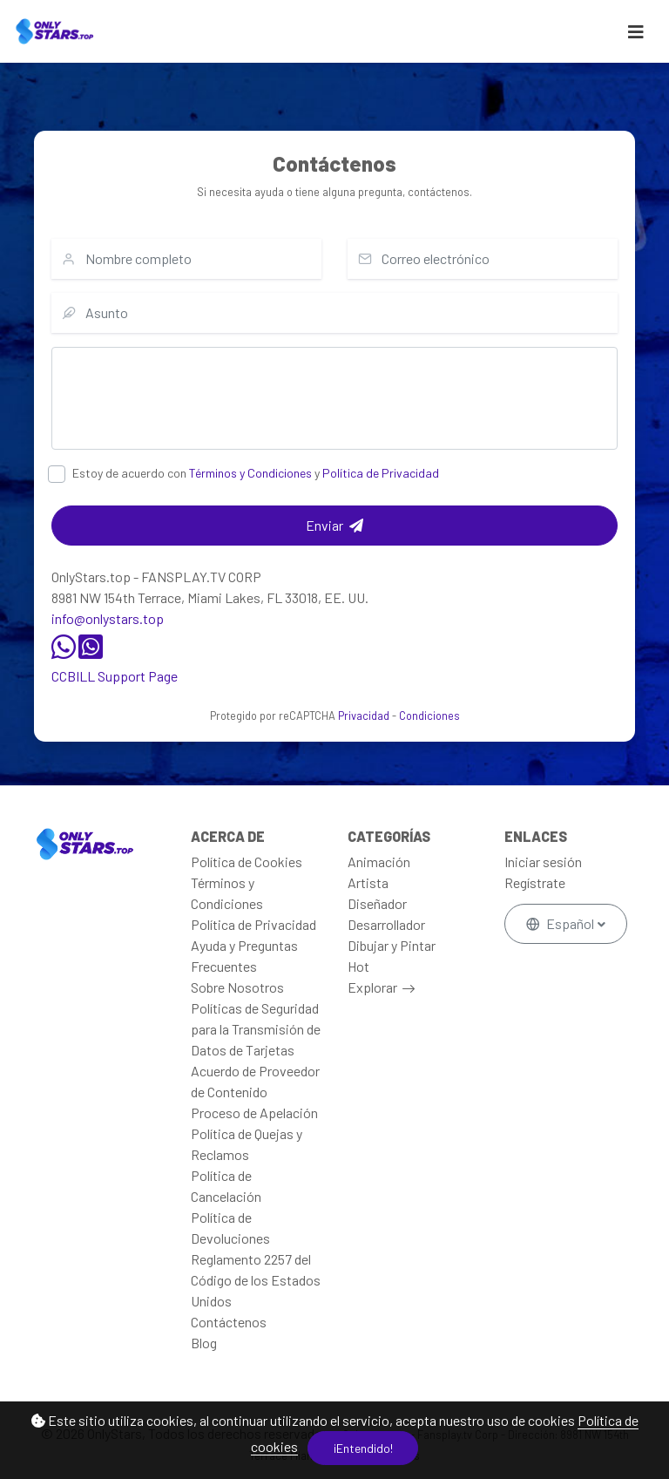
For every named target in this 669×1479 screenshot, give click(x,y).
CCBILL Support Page (114, 676)
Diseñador (377, 903)
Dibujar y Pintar (392, 945)
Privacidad (363, 716)
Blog (204, 1342)
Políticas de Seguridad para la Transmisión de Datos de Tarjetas (256, 1029)
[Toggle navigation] (636, 31)
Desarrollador (386, 924)
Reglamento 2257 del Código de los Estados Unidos (256, 1280)
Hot (358, 966)
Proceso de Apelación (254, 1112)
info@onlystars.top (107, 618)
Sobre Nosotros (237, 987)
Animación (379, 861)
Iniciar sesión (543, 861)
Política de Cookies (246, 861)
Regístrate (534, 882)
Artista (368, 882)
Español (561, 923)
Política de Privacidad (380, 472)
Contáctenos (229, 1321)
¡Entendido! (363, 1448)
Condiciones (429, 716)
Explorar (372, 987)
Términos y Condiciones (250, 472)
